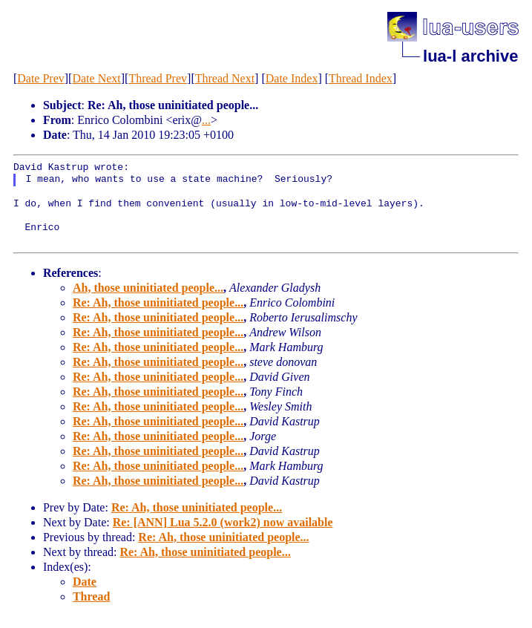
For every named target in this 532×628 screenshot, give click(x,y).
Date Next (96, 78)
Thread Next (224, 78)
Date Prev (41, 78)
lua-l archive (470, 56)
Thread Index (361, 78)
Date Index (292, 78)
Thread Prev (157, 78)
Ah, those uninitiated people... (148, 287)
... (206, 120)
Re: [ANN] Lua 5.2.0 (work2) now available (223, 522)
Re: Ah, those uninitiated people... (158, 302)
